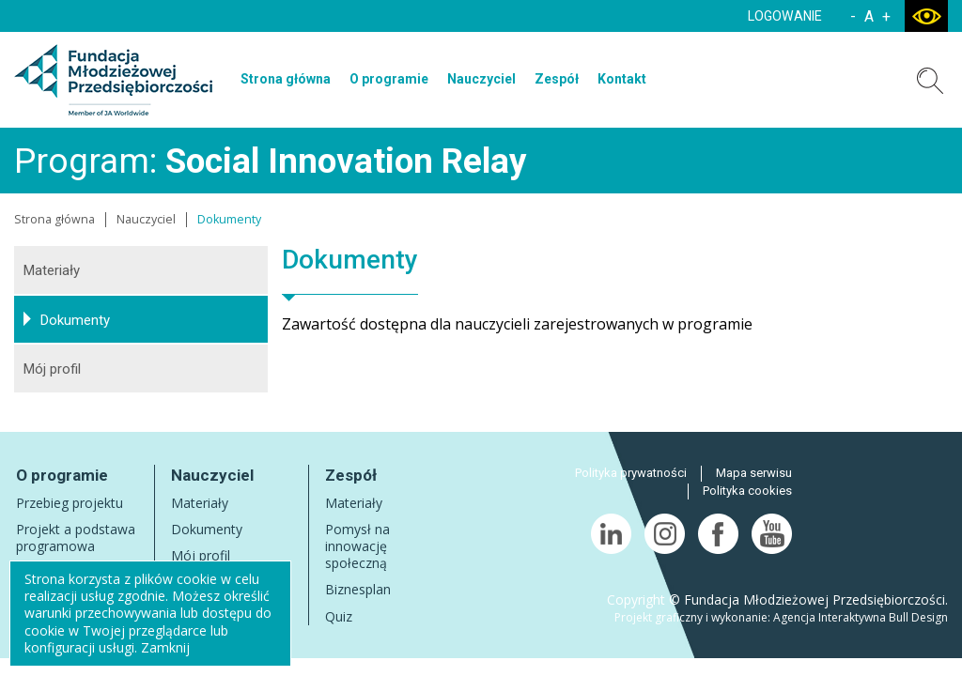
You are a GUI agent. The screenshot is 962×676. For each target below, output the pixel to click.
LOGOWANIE (785, 15)
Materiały (51, 270)
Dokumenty (75, 320)
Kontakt (621, 78)
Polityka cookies (747, 491)
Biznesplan (358, 589)
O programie (388, 78)
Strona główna (285, 78)
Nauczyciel (481, 78)
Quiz (338, 616)
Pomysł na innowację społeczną (357, 546)
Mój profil (52, 369)
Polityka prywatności (631, 473)
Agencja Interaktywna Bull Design (860, 617)
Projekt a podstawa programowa (75, 537)
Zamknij (165, 647)
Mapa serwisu (754, 473)
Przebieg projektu (69, 503)
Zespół (557, 78)
